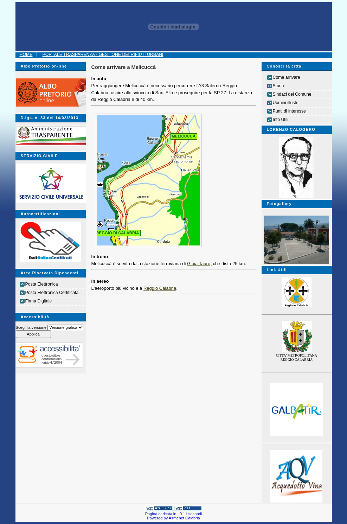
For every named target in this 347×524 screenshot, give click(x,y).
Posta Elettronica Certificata (52, 292)
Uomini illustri (285, 102)
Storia (278, 85)
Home (26, 54)
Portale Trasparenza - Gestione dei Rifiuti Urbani (103, 54)
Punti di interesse (289, 111)
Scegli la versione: (32, 327)
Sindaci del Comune (292, 94)
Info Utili (280, 119)
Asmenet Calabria (184, 518)
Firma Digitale (38, 301)
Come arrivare (286, 77)
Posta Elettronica (41, 284)
